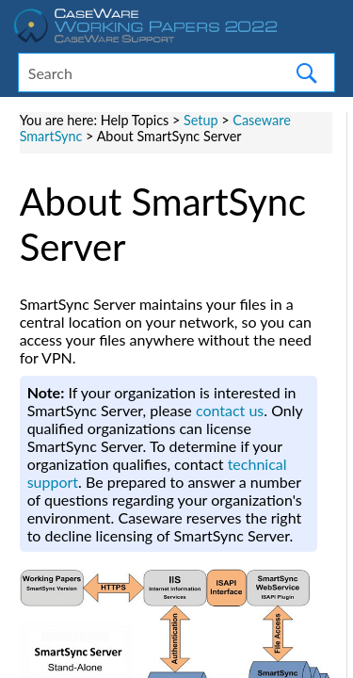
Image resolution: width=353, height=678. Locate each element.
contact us (230, 410)
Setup (201, 120)
